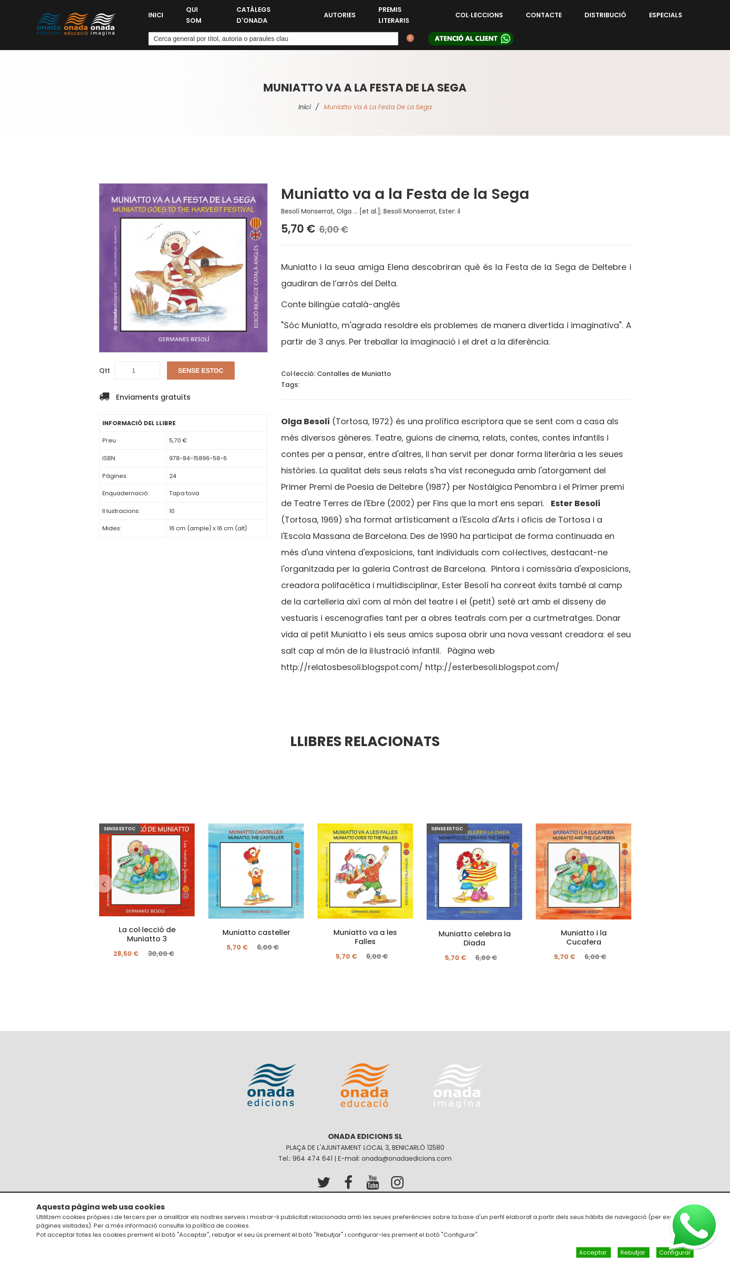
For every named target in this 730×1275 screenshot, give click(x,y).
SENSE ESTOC (200, 370)
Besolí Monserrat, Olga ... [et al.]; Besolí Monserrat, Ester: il (370, 211)
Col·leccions (479, 15)
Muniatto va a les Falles (365, 937)
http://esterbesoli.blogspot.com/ (492, 667)
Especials (665, 15)
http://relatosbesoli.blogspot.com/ (352, 667)
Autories (340, 15)
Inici (155, 15)
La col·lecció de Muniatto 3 (146, 934)
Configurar (675, 1252)
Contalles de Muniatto (354, 373)
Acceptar (593, 1252)
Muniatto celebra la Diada (474, 938)
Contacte (544, 15)
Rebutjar (633, 1252)
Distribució (605, 15)
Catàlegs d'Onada (254, 15)
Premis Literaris (393, 15)
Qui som (193, 15)
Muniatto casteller (256, 932)
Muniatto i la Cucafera (583, 938)
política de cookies (220, 1225)
